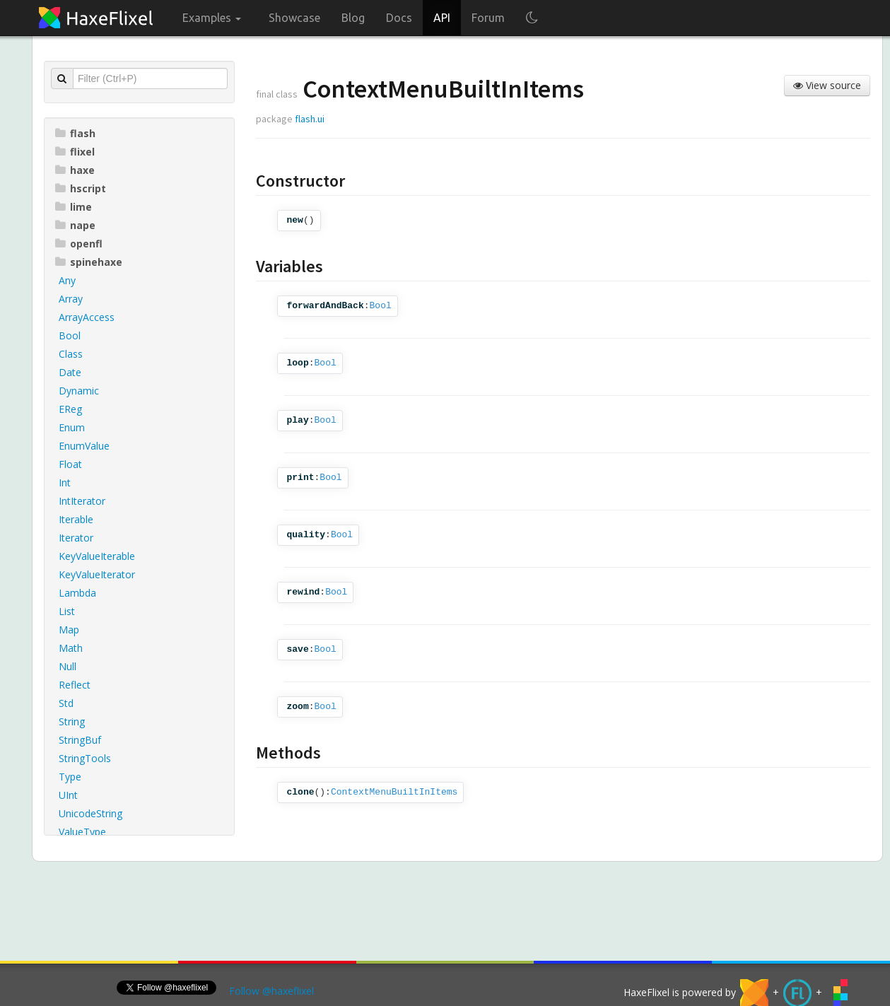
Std (66, 703)
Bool (70, 335)
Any (67, 280)
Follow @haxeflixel (271, 991)
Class (71, 354)
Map (69, 629)
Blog (353, 17)
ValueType (82, 831)
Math (71, 648)
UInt (68, 795)
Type (70, 776)
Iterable (76, 519)
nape (75, 225)
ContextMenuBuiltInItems (394, 792)
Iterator (76, 537)
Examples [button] (211, 17)
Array (71, 298)
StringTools (85, 758)
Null (67, 666)
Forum (488, 17)
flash (75, 133)
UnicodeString (90, 813)
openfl (79, 243)
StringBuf (80, 740)
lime (73, 207)
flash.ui (309, 118)
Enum (72, 427)
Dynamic (79, 390)
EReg (70, 409)
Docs (399, 17)
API (441, 17)
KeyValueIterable (97, 556)
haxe (75, 170)
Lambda (77, 592)
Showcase (294, 17)
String (72, 721)
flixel (75, 151)
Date (70, 372)
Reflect (74, 684)
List (67, 611)
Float (70, 464)
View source (827, 85)
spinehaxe (88, 262)
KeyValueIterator (97, 574)
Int (65, 482)
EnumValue (84, 445)
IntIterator (82, 501)
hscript (80, 188)
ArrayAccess (87, 317)
